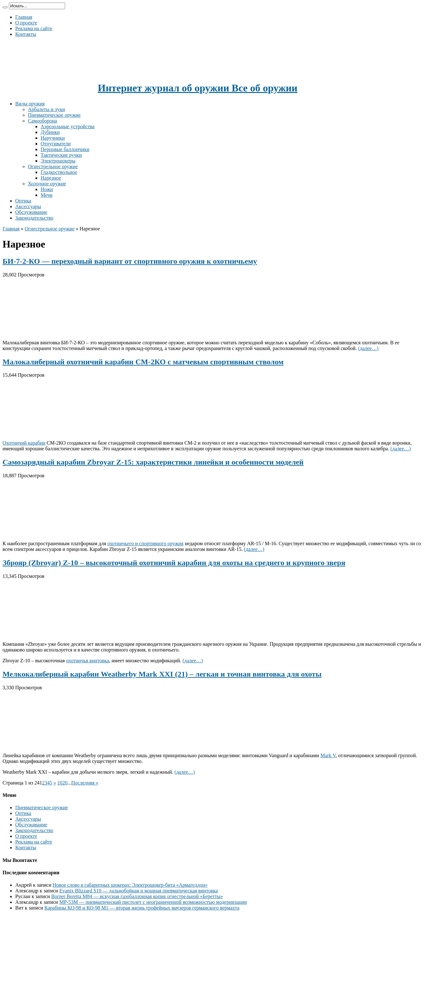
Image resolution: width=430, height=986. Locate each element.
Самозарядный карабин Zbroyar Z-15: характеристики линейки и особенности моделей (153, 462)
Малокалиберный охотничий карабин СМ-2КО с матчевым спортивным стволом (143, 362)
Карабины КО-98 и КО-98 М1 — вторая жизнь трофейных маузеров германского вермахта (141, 907)
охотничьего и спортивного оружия (145, 543)
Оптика (23, 200)
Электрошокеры (58, 160)
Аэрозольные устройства (68, 126)
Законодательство (34, 218)
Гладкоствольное (59, 172)
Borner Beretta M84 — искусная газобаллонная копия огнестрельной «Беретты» (137, 896)
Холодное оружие (47, 183)
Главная (23, 17)
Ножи (47, 189)
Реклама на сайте (33, 28)
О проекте (26, 22)
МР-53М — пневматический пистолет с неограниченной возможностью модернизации (153, 902)
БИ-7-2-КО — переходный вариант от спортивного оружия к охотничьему (130, 261)
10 (59, 782)
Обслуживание (31, 212)
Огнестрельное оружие (53, 166)
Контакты (25, 34)
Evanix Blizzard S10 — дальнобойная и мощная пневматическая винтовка (138, 890)
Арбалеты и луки (46, 109)
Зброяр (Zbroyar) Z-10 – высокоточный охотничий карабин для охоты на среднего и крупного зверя (174, 563)
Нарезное (51, 178)
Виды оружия (30, 103)
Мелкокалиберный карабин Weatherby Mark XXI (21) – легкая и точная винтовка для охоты (162, 674)
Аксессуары (28, 206)
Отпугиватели (56, 143)
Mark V (328, 755)
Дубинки (50, 132)
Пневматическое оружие (54, 115)
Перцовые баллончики (65, 149)
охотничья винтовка (87, 660)
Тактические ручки (61, 155)
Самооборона (42, 120)
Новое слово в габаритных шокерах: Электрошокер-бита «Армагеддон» (130, 885)
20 (64, 782)
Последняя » (84, 782)
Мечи (46, 195)
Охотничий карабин (24, 443)
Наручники (53, 138)
